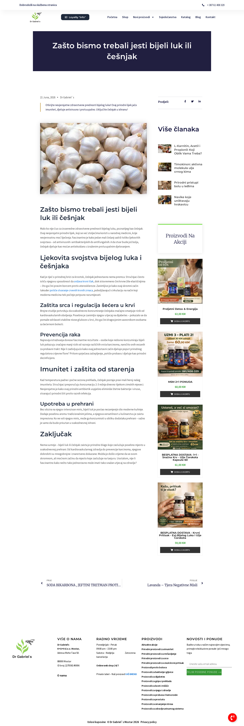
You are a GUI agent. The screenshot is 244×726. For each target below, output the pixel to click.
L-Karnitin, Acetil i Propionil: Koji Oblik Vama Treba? (188, 149)
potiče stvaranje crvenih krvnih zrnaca (71, 290)
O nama (62, 675)
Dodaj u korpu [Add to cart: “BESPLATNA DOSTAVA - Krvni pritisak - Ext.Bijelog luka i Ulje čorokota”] (182, 550)
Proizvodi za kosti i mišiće (155, 685)
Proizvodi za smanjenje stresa (157, 704)
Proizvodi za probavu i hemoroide (160, 694)
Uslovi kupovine (96, 722)
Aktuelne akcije (149, 644)
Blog (198, 17)
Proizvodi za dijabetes (153, 676)
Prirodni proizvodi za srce (155, 658)
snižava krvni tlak (83, 281)
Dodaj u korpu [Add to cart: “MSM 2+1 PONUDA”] (182, 394)
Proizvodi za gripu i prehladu (157, 681)
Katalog (186, 17)
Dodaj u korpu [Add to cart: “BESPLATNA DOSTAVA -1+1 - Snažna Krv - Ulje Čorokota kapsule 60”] (182, 472)
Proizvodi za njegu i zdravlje (156, 690)
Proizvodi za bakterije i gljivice (157, 672)
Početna (112, 17)
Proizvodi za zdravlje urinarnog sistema (162, 708)
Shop (125, 17)
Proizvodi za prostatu (153, 699)
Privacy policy (149, 722)
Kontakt (210, 17)
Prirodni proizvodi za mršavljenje (159, 653)
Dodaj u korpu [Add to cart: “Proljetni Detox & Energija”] (182, 321)
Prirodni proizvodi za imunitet (158, 649)
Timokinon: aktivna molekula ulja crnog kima (188, 168)
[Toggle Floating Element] (232, 717)
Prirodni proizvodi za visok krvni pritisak (163, 662)
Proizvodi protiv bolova (154, 667)
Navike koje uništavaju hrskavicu (182, 200)
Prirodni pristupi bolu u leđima (186, 184)
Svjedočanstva (167, 17)
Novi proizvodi (143, 17)
